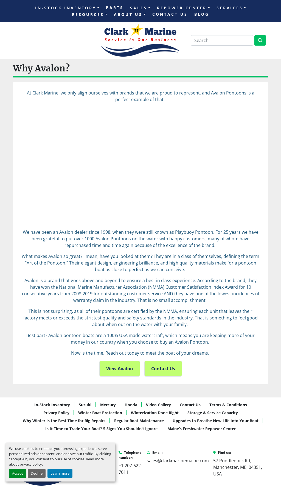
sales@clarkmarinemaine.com (178, 461)
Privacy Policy (56, 412)
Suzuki (85, 404)
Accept (17, 473)
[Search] (222, 40)
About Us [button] (128, 14)
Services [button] (230, 7)
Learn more (59, 473)
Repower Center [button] (182, 7)
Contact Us (170, 14)
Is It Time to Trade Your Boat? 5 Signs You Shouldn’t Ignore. (102, 428)
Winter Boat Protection (100, 412)
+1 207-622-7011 (130, 469)
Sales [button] (138, 7)
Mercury (108, 404)
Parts (114, 7)
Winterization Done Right (155, 412)
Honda (131, 404)
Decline (37, 473)
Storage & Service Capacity (212, 412)
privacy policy (31, 464)
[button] (67, 8)
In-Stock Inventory (65, 7)
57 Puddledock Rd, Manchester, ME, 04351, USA (237, 467)
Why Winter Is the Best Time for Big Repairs (64, 420)
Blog (201, 14)
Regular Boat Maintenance (139, 420)
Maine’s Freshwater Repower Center (201, 428)
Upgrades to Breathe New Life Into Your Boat (215, 420)
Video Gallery (158, 404)
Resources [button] (88, 14)
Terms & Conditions (228, 404)
